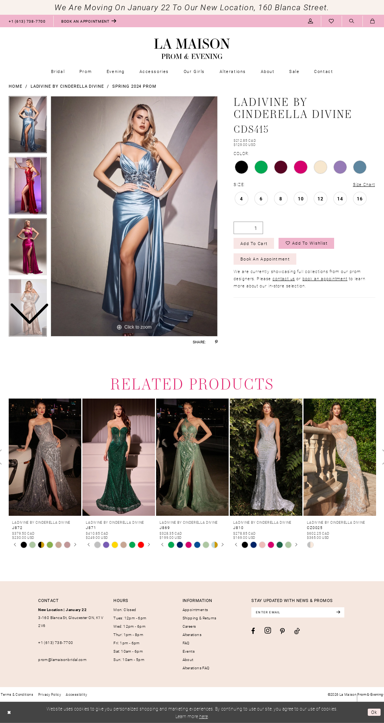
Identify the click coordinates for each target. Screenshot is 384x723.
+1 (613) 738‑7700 (55, 642)
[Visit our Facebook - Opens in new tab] (253, 631)
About (188, 659)
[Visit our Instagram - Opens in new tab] (268, 631)
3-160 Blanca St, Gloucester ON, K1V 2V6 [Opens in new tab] (70, 617)
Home (15, 86)
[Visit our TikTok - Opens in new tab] (297, 631)
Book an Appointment (265, 259)
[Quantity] (248, 228)
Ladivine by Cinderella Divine (67, 86)
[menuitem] (27, 21)
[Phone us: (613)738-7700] (27, 21)
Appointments (195, 609)
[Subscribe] (339, 612)
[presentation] (45, 457)
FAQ (186, 642)
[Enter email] (298, 612)
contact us (284, 279)
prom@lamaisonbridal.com (62, 659)
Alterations (192, 634)
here (203, 716)
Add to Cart (254, 243)
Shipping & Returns (200, 618)
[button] (310, 21)
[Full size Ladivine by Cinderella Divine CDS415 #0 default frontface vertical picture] (134, 216)
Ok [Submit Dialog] (374, 712)
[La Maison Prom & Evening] (192, 49)
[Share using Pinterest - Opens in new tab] (216, 342)
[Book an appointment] (88, 21)
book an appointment (324, 279)
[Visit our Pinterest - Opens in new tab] (282, 631)
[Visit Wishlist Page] (331, 21)
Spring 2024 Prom (134, 86)
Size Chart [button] (364, 184)
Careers (189, 626)
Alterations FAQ (196, 667)
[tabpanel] (134, 216)
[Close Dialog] (8, 712)
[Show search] (352, 21)
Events (189, 651)
